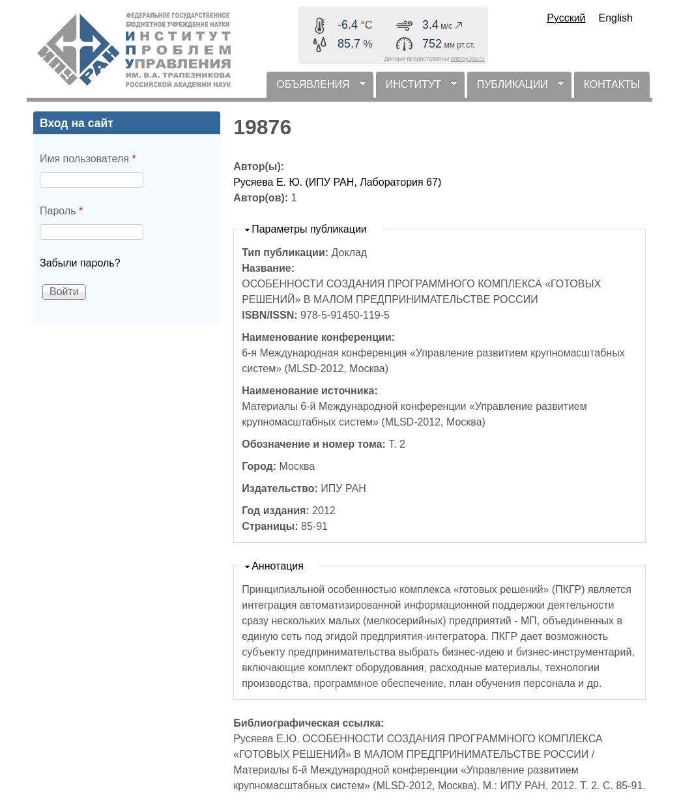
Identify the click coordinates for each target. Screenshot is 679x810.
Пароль (61, 210)
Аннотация (278, 565)
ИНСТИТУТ (416, 88)
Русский (566, 17)
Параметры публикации (309, 229)
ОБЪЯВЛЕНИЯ (316, 88)
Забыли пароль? (80, 262)
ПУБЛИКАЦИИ (515, 88)
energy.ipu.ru (468, 58)
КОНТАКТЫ (612, 84)
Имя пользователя (88, 158)
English (616, 17)
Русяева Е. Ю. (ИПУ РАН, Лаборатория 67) (337, 182)
